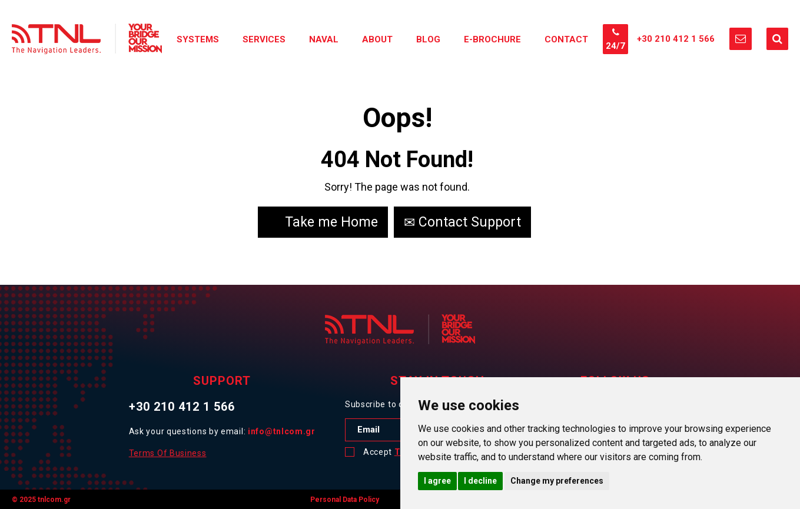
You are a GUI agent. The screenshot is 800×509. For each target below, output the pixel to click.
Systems (198, 39)
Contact (566, 39)
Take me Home (323, 222)
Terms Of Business (168, 453)
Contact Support (462, 222)
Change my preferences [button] (556, 480)
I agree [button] (437, 480)
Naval (323, 39)
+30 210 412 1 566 (676, 39)
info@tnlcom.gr (282, 431)
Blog (428, 39)
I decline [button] (480, 480)
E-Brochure (492, 39)
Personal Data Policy (344, 499)
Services (264, 39)
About (377, 39)
